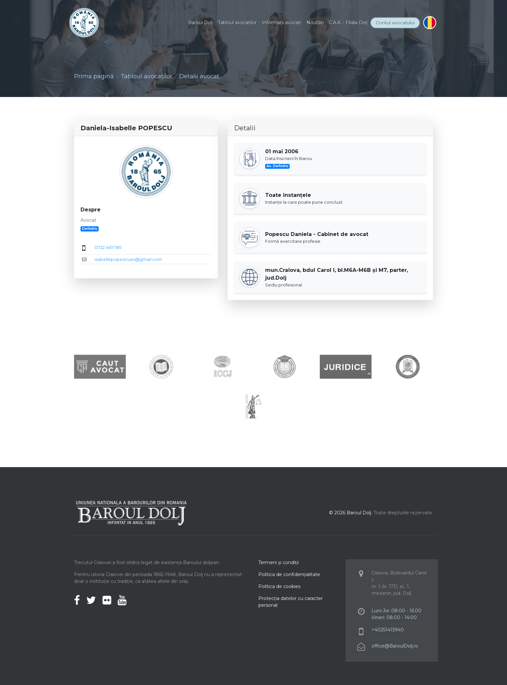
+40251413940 (388, 630)
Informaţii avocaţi (281, 23)
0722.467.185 (108, 247)
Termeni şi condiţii (278, 562)
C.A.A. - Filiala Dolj (348, 23)
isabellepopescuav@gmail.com (128, 259)
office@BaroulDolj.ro (395, 646)
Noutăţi (315, 23)
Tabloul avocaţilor (237, 23)
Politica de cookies (279, 586)
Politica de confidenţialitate (289, 574)
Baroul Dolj (200, 23)
